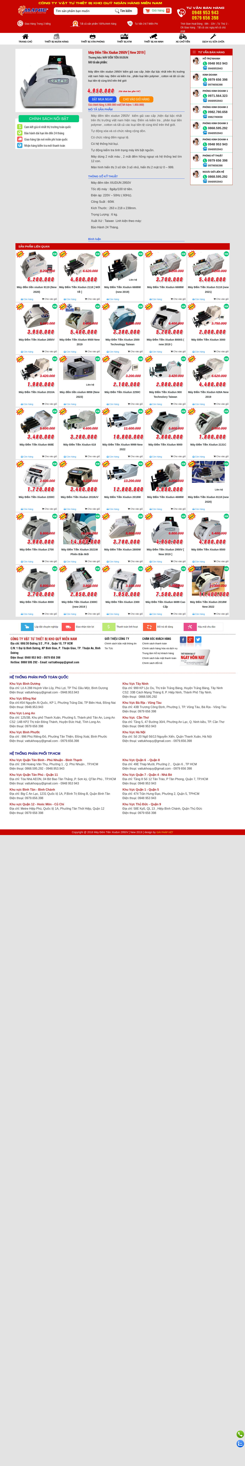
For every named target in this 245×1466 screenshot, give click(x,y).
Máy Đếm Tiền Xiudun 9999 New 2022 (122, 447)
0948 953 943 (218, 63)
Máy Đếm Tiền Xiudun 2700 (37, 549)
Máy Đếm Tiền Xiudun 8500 (208, 549)
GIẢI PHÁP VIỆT (164, 832)
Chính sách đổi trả (152, 663)
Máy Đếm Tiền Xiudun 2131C (208, 444)
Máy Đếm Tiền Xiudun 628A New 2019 (208, 394)
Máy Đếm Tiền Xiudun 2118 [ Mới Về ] (79, 289)
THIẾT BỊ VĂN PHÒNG (93, 41)
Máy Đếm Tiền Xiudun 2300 (123, 602)
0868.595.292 (218, 128)
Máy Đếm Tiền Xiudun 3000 (208, 339)
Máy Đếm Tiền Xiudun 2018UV (79, 497)
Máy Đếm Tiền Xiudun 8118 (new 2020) (208, 499)
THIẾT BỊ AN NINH (154, 41)
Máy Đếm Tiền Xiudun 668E (37, 444)
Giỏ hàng (157, 10)
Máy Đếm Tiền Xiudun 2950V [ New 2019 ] (165, 552)
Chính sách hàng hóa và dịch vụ (159, 648)
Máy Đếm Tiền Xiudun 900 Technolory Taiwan (165, 394)
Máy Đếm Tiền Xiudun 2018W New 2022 (208, 604)
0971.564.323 (218, 96)
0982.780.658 (218, 112)
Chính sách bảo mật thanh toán (159, 658)
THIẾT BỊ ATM (124, 41)
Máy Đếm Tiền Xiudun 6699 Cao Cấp (165, 604)
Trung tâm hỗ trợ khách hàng (158, 653)
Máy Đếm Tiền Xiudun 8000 (37, 602)
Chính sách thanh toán (154, 643)
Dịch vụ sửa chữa (213, 41)
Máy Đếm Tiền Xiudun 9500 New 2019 (79, 342)
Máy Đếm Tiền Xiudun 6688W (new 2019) (122, 289)
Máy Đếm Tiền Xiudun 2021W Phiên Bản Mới (79, 552)
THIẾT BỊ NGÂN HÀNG (56, 41)
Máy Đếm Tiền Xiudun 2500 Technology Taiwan (123, 342)
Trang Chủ (25, 41)
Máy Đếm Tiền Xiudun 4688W (165, 497)
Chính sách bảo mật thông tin (120, 643)
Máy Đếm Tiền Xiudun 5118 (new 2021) (208, 289)
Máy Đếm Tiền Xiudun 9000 (165, 444)
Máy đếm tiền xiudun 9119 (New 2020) (36, 289)
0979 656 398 (218, 79)
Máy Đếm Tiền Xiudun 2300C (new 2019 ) (80, 604)
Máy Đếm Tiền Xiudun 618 (79, 444)
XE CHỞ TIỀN (183, 41)
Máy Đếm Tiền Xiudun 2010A (37, 392)
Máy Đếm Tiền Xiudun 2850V (37, 339)
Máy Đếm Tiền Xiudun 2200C (37, 497)
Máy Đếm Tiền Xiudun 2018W (122, 497)
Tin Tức (109, 648)
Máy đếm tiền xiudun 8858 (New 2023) (79, 394)
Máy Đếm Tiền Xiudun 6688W (165, 287)
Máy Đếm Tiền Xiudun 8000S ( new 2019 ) (165, 342)
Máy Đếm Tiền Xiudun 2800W (122, 549)
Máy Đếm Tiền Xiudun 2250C (123, 392)
